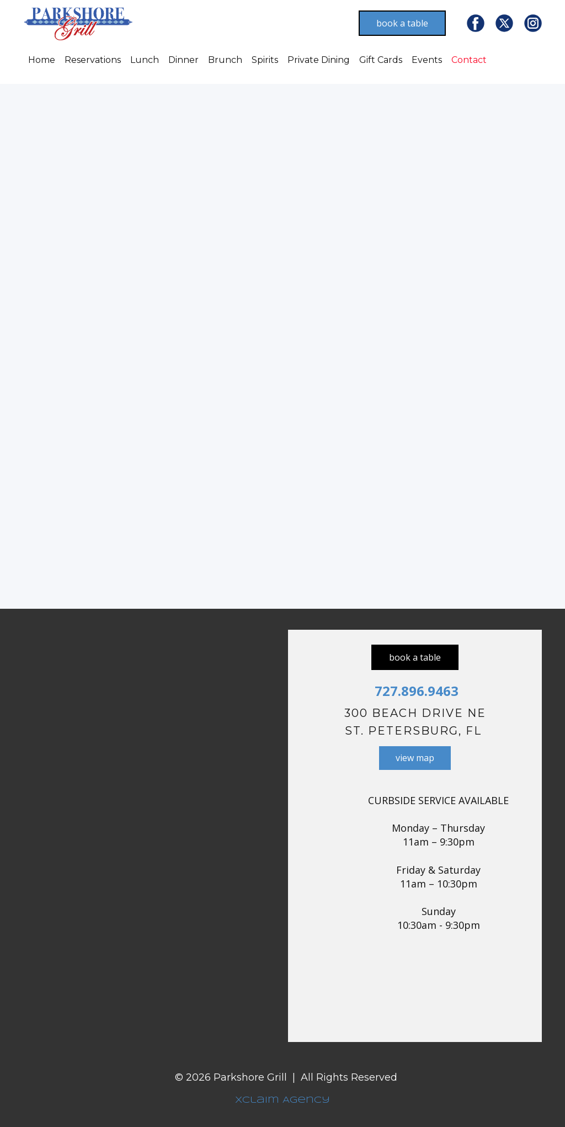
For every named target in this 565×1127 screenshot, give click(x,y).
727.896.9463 (415, 691)
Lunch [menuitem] (144, 60)
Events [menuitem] (427, 60)
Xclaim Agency (282, 1100)
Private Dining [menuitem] (318, 60)
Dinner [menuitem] (183, 60)
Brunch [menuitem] (225, 60)
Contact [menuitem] (469, 60)
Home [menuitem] (41, 60)
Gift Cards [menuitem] (380, 60)
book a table (402, 23)
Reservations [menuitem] (93, 60)
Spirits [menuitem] (265, 60)
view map (415, 758)
